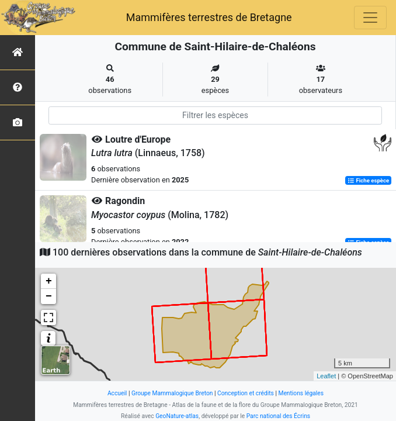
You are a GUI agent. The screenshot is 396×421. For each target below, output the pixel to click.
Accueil (117, 393)
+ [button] (49, 281)
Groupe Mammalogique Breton (172, 393)
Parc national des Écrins (278, 416)
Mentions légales (301, 393)
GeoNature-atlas (177, 416)
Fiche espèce (368, 180)
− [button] (49, 296)
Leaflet (326, 375)
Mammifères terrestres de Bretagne (209, 17)
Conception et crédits (245, 393)
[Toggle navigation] (370, 17)
